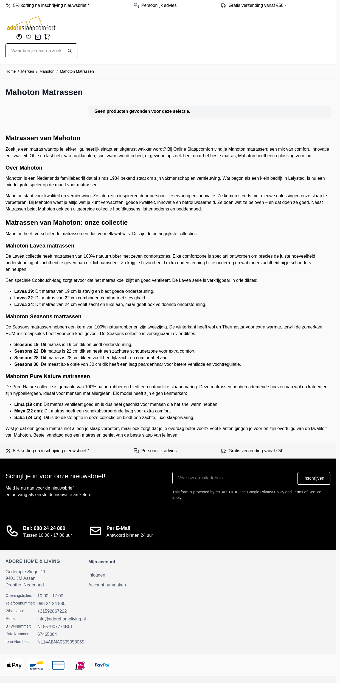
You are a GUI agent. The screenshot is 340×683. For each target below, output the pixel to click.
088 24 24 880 (51, 603)
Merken (27, 71)
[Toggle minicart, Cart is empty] (47, 36)
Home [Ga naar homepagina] (10, 71)
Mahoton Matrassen (77, 71)
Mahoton (47, 71)
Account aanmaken (107, 585)
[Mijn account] (19, 36)
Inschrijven (314, 478)
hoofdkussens (126, 209)
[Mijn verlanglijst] (28, 36)
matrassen (87, 184)
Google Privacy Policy (265, 492)
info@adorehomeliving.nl (61, 619)
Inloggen (96, 575)
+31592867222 (52, 611)
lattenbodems (156, 209)
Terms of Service (307, 492)
